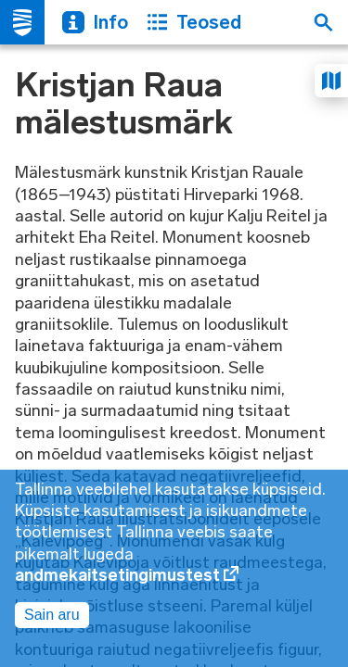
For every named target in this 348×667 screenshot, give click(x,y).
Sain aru (52, 615)
